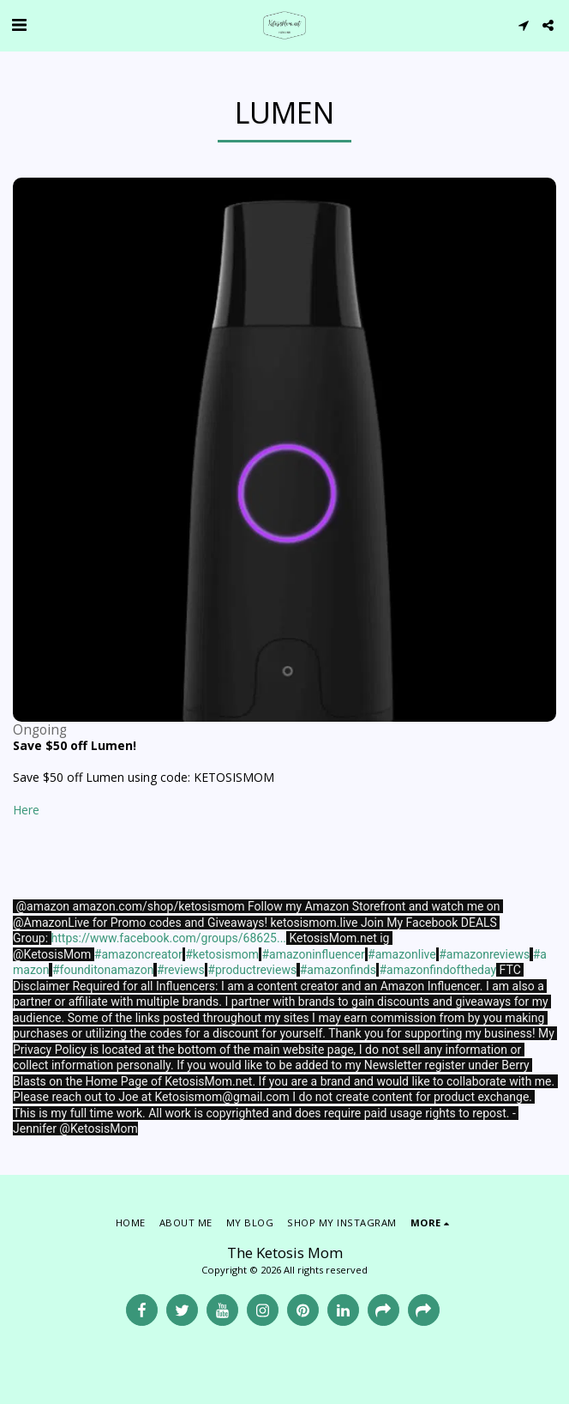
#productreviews (251, 970)
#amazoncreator (138, 954)
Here (26, 810)
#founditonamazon (102, 970)
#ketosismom (222, 954)
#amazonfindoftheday (437, 970)
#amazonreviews (484, 954)
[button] (18, 24)
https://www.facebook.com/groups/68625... (168, 938)
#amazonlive (402, 954)
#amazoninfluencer (312, 954)
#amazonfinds (338, 970)
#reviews (181, 970)
